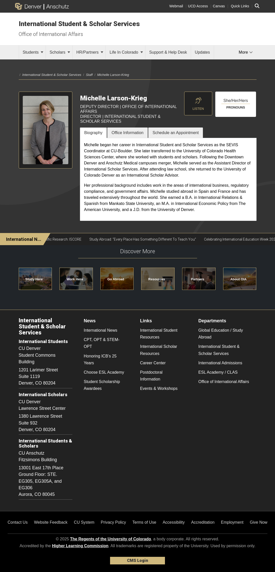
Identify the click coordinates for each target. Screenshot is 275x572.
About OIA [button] (238, 279)
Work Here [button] (75, 279)
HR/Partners (89, 52)
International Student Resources (158, 333)
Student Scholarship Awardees (102, 385)
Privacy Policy (113, 522)
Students (33, 52)
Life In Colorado (126, 52)
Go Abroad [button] (115, 279)
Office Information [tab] (127, 133)
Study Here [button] (34, 279)
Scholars (60, 52)
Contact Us (18, 522)
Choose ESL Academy (104, 372)
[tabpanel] (168, 179)
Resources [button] (156, 279)
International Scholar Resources (158, 349)
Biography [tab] (93, 133)
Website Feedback (51, 522)
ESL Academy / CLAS (218, 372)
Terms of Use (144, 522)
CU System (84, 522)
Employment (232, 522)
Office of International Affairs (51, 34)
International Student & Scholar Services (79, 24)
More (246, 52)
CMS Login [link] (137, 560)
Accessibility (174, 522)
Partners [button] (197, 279)
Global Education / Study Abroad (220, 333)
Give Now (258, 522)
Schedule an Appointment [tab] (176, 133)
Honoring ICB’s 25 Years (100, 359)
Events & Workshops (158, 388)
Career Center (152, 363)
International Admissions (220, 363)
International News (100, 330)
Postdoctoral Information (151, 375)
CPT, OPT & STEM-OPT (101, 343)
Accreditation (203, 522)
